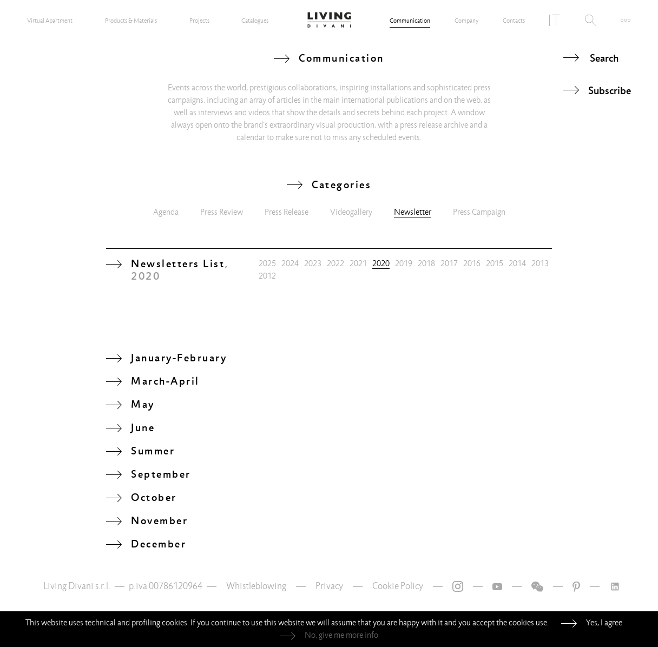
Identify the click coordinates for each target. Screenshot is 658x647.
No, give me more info (341, 635)
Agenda (166, 212)
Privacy (329, 586)
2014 (517, 263)
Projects (199, 20)
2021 (358, 263)
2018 (426, 263)
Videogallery (351, 212)
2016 (472, 263)
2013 (540, 263)
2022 (335, 263)
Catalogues (254, 20)
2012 (267, 276)
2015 (494, 263)
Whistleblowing (256, 586)
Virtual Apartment (50, 20)
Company (466, 20)
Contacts (514, 20)
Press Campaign (479, 212)
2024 (290, 263)
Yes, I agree (604, 623)
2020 (381, 263)
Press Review (221, 212)
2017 (449, 263)
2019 (403, 263)
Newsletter (412, 212)
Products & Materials (131, 20)
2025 (267, 263)
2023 (312, 263)
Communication (410, 20)
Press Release (286, 212)
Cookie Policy (397, 586)
